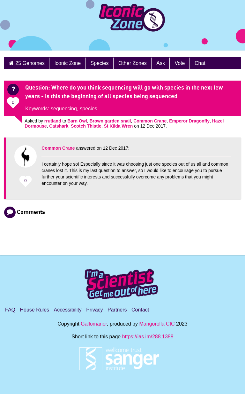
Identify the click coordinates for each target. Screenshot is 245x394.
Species (100, 63)
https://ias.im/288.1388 (148, 336)
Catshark (58, 126)
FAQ (10, 309)
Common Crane (150, 120)
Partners (117, 309)
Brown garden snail (110, 120)
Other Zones (132, 63)
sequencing (64, 108)
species (88, 108)
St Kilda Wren (118, 126)
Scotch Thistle (86, 126)
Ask (160, 63)
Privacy (94, 309)
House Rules (34, 309)
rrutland (52, 120)
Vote (179, 63)
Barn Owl (77, 120)
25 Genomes (30, 63)
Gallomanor (94, 324)
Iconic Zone (67, 63)
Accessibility (68, 309)
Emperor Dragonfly (189, 120)
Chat (200, 63)
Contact (140, 309)
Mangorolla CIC (156, 324)
